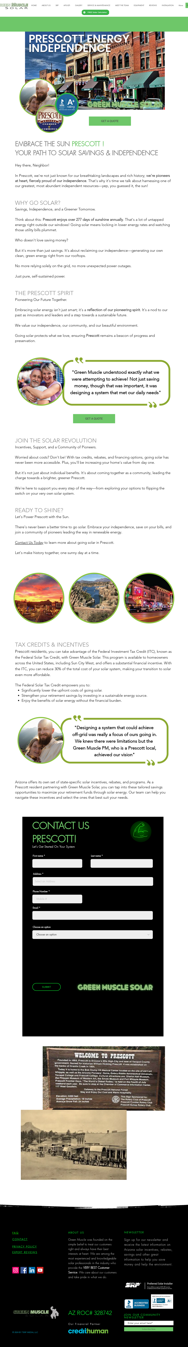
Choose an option (42, 927)
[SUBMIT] (46, 987)
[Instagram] (15, 1270)
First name (38, 856)
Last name (96, 856)
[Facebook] (24, 1270)
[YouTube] (40, 1270)
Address (37, 874)
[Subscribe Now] (148, 1329)
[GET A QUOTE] (110, 121)
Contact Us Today (29, 542)
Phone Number (40, 891)
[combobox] (93, 881)
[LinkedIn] (32, 1270)
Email (35, 908)
